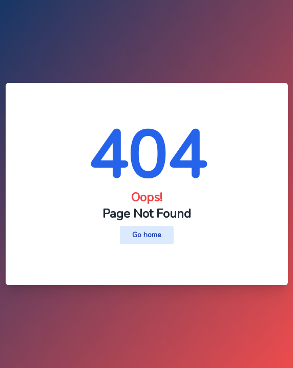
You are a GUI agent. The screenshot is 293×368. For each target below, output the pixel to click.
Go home (146, 235)
